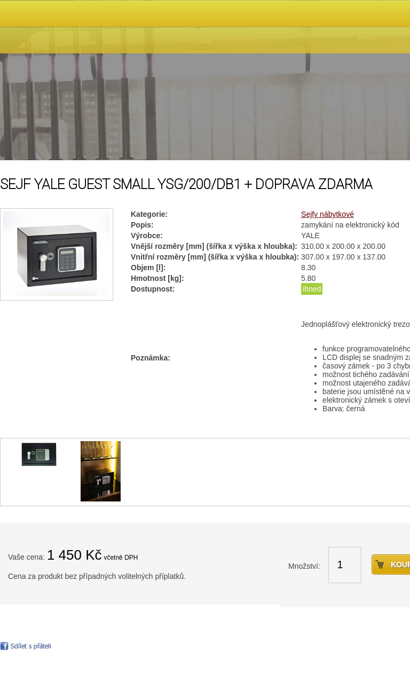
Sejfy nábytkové (327, 214)
